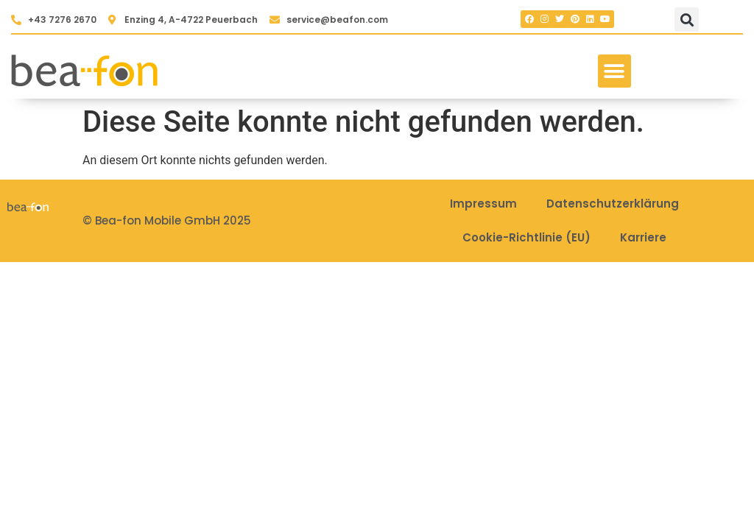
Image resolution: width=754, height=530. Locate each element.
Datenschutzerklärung (612, 203)
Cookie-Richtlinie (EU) (526, 237)
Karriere (643, 237)
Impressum (483, 203)
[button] (686, 19)
